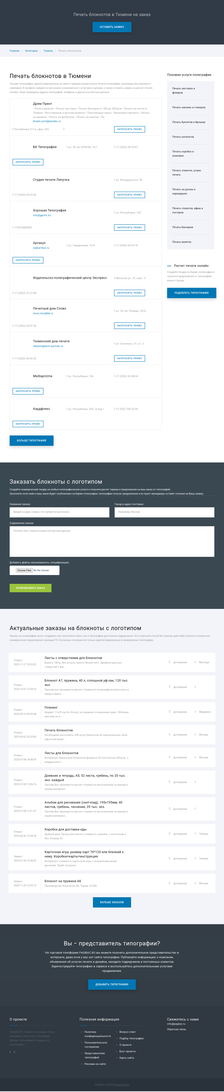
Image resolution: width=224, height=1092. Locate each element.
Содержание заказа (21, 523)
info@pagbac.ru (176, 1024)
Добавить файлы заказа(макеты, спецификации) (39, 562)
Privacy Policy (121, 1085)
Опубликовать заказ (30, 588)
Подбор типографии (132, 1039)
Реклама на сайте (95, 1064)
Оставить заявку (112, 27)
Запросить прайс (129, 129)
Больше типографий (31, 440)
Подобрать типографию (191, 293)
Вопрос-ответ (128, 1032)
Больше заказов (112, 903)
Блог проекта (128, 1052)
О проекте (126, 1045)
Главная (14, 50)
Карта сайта (127, 1058)
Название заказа (20, 504)
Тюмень (48, 50)
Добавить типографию (112, 985)
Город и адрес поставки (129, 504)
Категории (31, 50)
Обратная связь (176, 1030)
